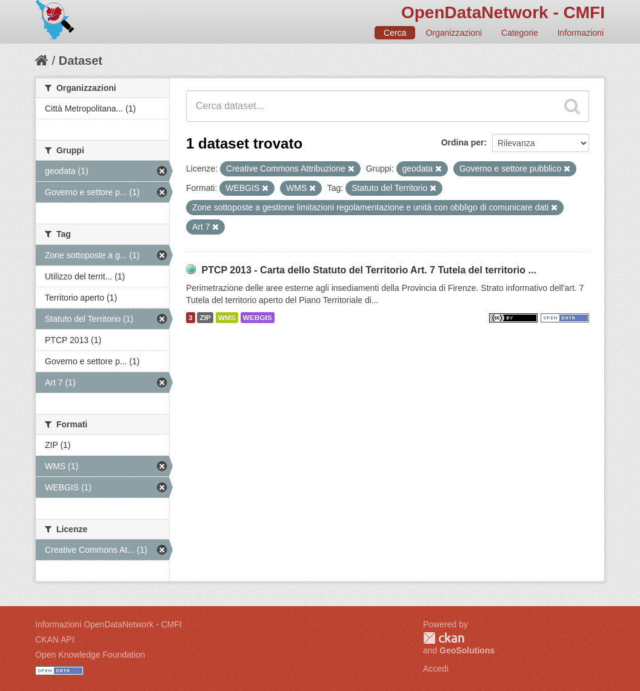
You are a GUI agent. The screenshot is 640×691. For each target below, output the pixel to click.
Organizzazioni (453, 33)
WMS (227, 317)
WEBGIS (257, 317)
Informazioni (581, 33)
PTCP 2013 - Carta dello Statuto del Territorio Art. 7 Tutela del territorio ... (368, 270)
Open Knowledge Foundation (90, 654)
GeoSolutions (467, 650)
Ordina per (462, 142)
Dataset (80, 60)
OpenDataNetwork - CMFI (503, 12)
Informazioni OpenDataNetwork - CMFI (108, 624)
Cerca (395, 33)
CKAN (443, 638)
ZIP (204, 317)
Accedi (435, 668)
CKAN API (55, 639)
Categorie (519, 33)
